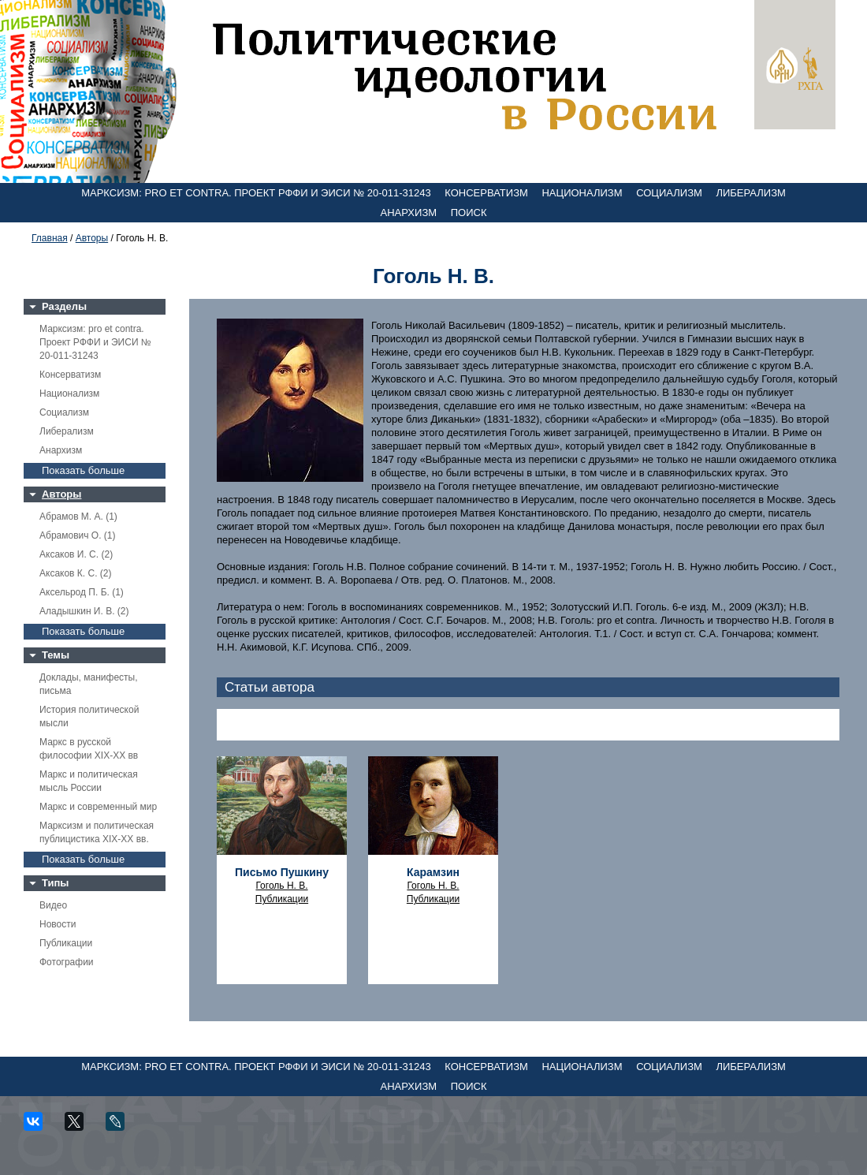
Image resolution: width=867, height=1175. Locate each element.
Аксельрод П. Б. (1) (81, 592)
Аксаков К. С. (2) (75, 573)
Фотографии (66, 962)
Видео (53, 905)
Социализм (669, 193)
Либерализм (750, 193)
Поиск (469, 212)
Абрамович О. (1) (77, 535)
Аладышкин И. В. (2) (83, 611)
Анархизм (409, 212)
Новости (57, 924)
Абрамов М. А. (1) (78, 516)
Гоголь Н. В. (281, 885)
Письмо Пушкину (282, 872)
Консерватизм (486, 193)
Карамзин (433, 872)
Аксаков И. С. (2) (76, 554)
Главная (50, 238)
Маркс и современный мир (98, 806)
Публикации (65, 943)
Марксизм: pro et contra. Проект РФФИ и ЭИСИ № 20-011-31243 (256, 193)
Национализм (581, 193)
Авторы (92, 238)
